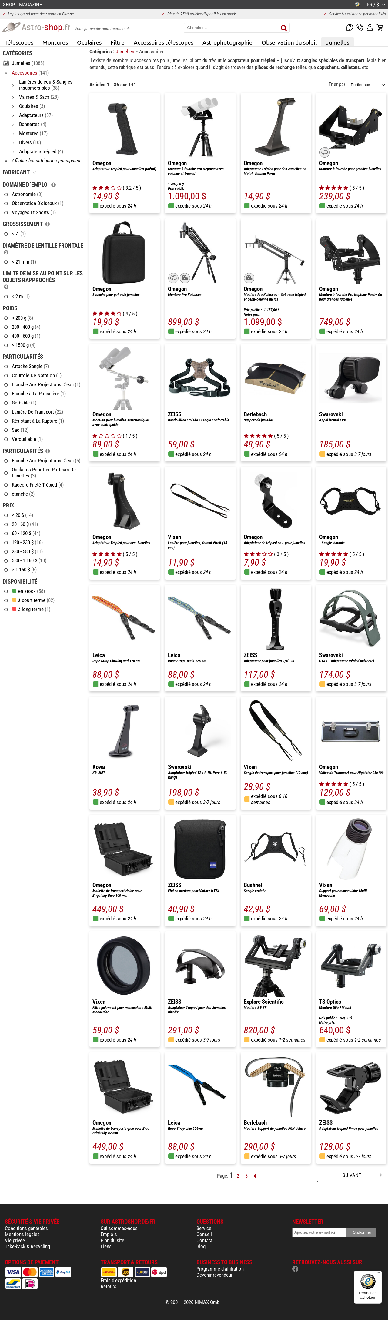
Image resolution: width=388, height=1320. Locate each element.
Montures (55, 42)
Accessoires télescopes (163, 42)
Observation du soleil (289, 42)
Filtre (118, 42)
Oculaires (89, 42)
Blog (201, 1246)
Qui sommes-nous (119, 1228)
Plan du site (112, 1240)
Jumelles (337, 42)
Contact (204, 1240)
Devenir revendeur (214, 1275)
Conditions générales (26, 1228)
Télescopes (19, 42)
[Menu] (378, 1274)
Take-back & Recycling (27, 1246)
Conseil (204, 1234)
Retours (108, 1286)
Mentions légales (22, 1234)
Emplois (109, 1234)
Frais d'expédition (118, 1280)
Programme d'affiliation (220, 1269)
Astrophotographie (227, 42)
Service (203, 1228)
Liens (106, 1246)
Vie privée (15, 1240)
